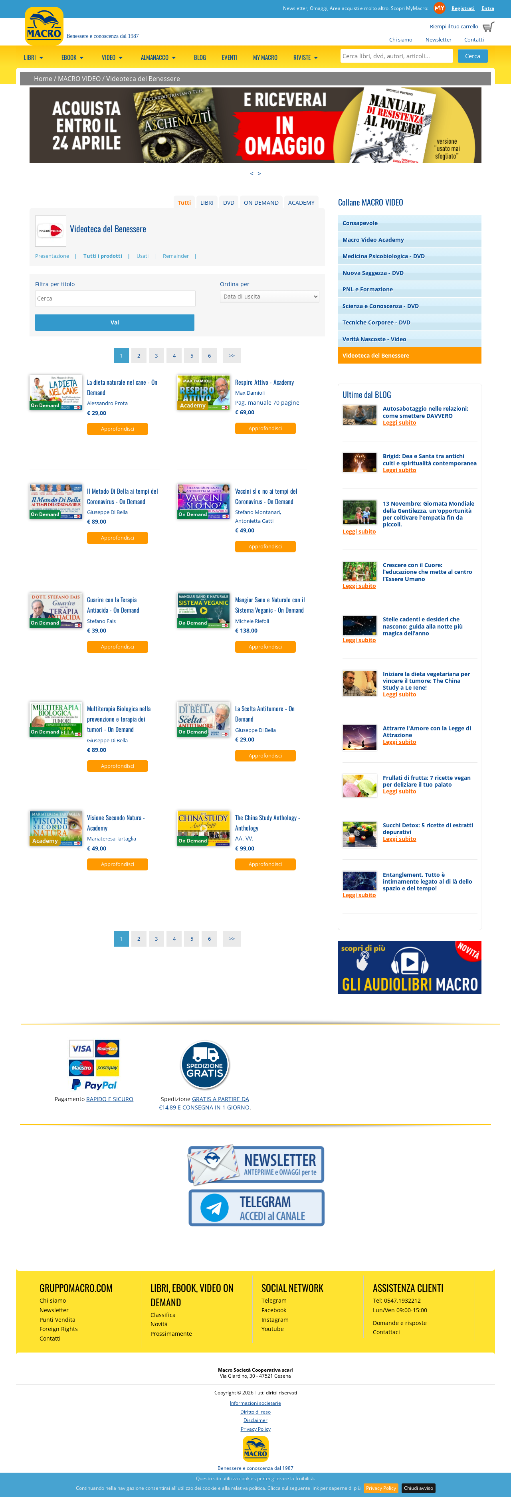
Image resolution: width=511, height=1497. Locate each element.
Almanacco (159, 57)
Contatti (474, 39)
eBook (73, 57)
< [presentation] (252, 173)
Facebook (273, 1310)
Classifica (163, 1315)
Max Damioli (250, 393)
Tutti (184, 202)
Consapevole (360, 223)
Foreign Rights (59, 1329)
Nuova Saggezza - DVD (373, 273)
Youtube (272, 1329)
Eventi (229, 57)
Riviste (306, 57)
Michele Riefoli (252, 622)
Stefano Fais (101, 622)
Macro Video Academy (373, 239)
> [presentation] (259, 173)
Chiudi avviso (418, 1488)
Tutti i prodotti (102, 255)
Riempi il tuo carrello (454, 26)
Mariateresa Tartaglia (111, 840)
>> (232, 356)
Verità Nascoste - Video (374, 339)
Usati (143, 255)
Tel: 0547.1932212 (397, 1300)
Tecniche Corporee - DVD (376, 322)
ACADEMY (301, 202)
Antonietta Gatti (254, 522)
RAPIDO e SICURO (109, 1099)
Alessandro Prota (107, 404)
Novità (159, 1324)
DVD (228, 202)
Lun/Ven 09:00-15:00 (400, 1310)
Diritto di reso (255, 1411)
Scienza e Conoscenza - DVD (381, 306)
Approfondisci (117, 429)
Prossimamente (171, 1333)
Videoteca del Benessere (143, 78)
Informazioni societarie (255, 1403)
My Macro (265, 57)
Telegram (274, 1300)
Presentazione (52, 255)
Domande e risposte (400, 1323)
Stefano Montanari (257, 513)
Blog (200, 57)
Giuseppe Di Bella (107, 513)
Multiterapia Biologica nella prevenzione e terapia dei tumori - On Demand (119, 720)
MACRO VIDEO (79, 78)
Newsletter (439, 39)
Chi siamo (400, 39)
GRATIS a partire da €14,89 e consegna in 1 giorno (204, 1103)
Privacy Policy (381, 1488)
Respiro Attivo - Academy (264, 383)
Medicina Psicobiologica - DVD (384, 256)
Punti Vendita (57, 1319)
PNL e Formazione (368, 289)
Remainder (176, 255)
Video (113, 57)
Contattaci (386, 1332)
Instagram (275, 1319)
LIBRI (207, 202)
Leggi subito (399, 422)
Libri (35, 57)
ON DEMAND (261, 202)
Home (43, 78)
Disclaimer (255, 1420)
